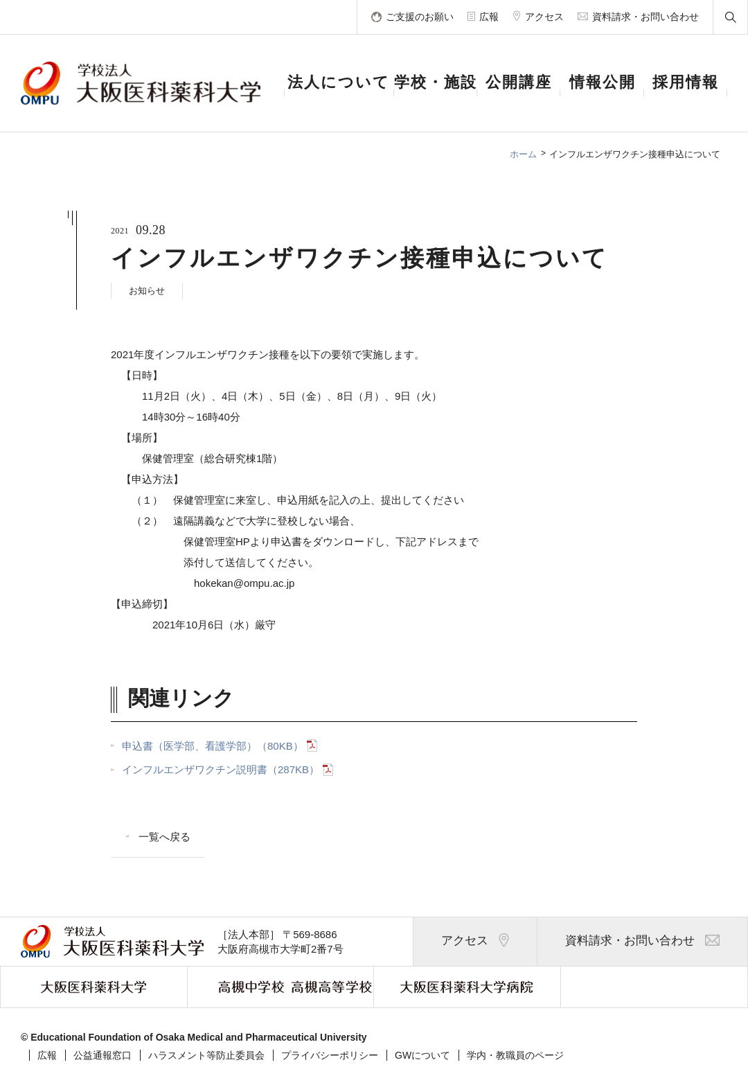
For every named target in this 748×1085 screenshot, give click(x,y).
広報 (47, 1055)
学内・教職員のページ (515, 1055)
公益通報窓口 (102, 1055)
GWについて (422, 1055)
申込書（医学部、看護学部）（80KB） (212, 746)
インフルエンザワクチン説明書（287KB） (220, 769)
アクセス (475, 941)
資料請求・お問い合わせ (642, 941)
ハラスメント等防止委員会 (206, 1055)
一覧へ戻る (164, 837)
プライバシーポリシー (329, 1055)
